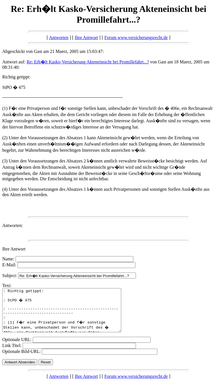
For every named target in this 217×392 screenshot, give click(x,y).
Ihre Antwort (86, 37)
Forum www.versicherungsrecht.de (136, 37)
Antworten (58, 37)
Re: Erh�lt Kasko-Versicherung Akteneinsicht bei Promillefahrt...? (88, 61)
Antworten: (12, 225)
